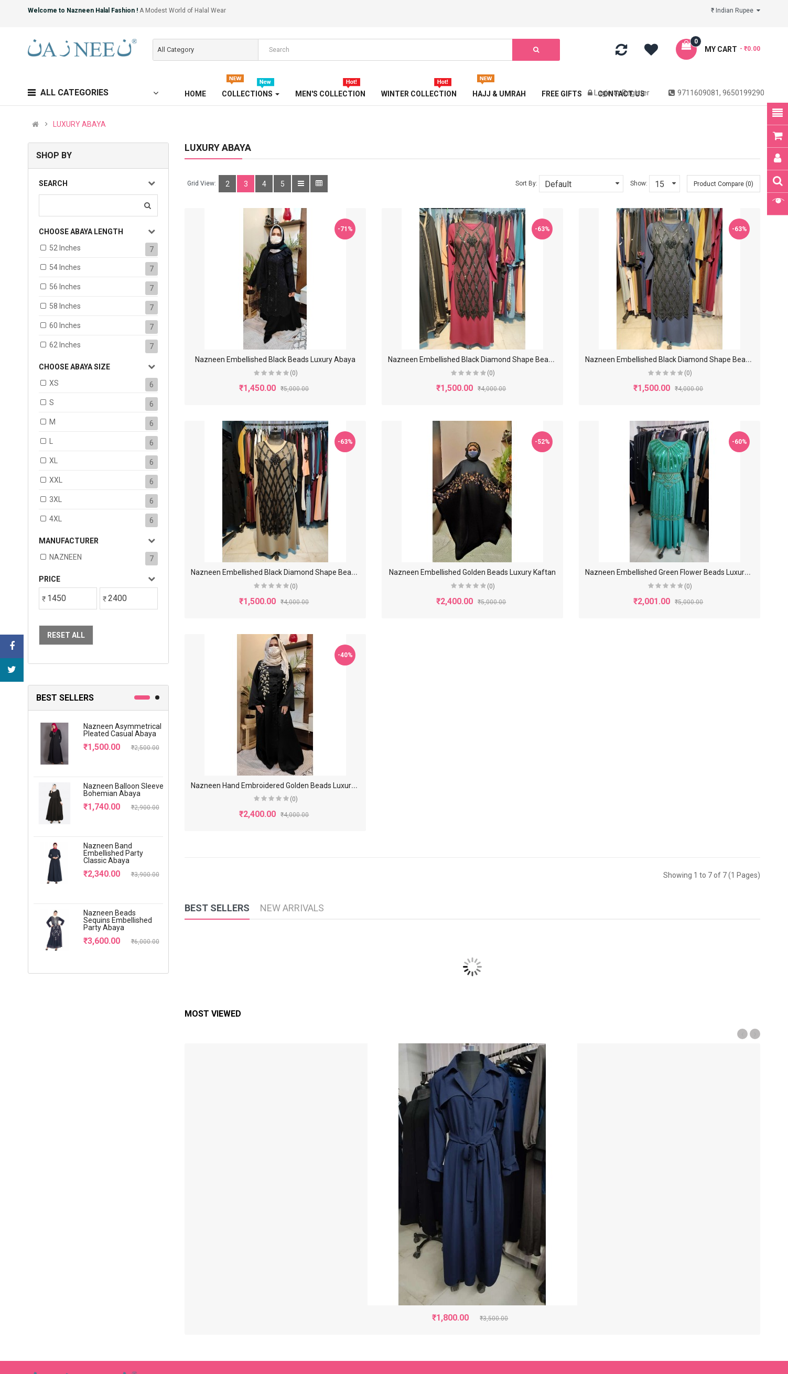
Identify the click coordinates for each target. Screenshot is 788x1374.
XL (53, 460)
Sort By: (526, 183)
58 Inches (65, 306)
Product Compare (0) (723, 184)
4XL (55, 519)
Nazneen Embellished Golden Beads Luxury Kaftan (472, 572)
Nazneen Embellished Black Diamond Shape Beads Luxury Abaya (495, 359)
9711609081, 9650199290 (716, 93)
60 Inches (65, 325)
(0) (294, 373)
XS (54, 383)
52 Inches (65, 248)
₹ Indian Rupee (735, 10)
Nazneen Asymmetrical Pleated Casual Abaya (122, 730)
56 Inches (65, 286)
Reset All (66, 635)
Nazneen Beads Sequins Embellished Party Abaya (117, 920)
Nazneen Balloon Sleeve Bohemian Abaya (123, 790)
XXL (55, 480)
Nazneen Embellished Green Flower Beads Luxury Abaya (678, 572)
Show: (638, 183)
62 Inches (65, 345)
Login (603, 93)
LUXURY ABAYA (79, 124)
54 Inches (65, 267)
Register (636, 93)
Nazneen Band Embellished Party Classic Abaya (113, 853)
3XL (55, 499)
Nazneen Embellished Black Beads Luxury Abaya (275, 359)
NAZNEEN (65, 557)
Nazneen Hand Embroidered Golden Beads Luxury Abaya (284, 785)
